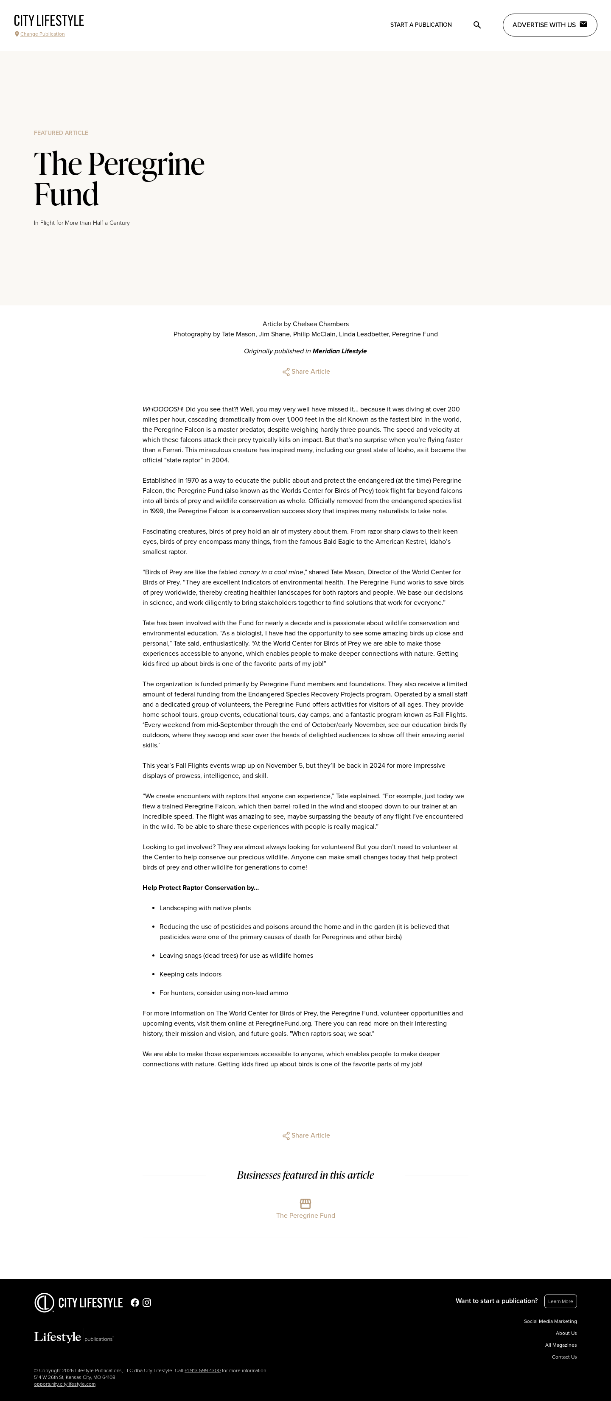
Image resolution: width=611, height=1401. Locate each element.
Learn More (560, 1301)
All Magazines (561, 1345)
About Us (566, 1333)
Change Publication (39, 34)
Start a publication (421, 24)
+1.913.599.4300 (203, 1370)
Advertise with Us (550, 24)
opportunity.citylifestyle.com (64, 1384)
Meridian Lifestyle (340, 351)
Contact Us (564, 1357)
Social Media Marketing (550, 1321)
